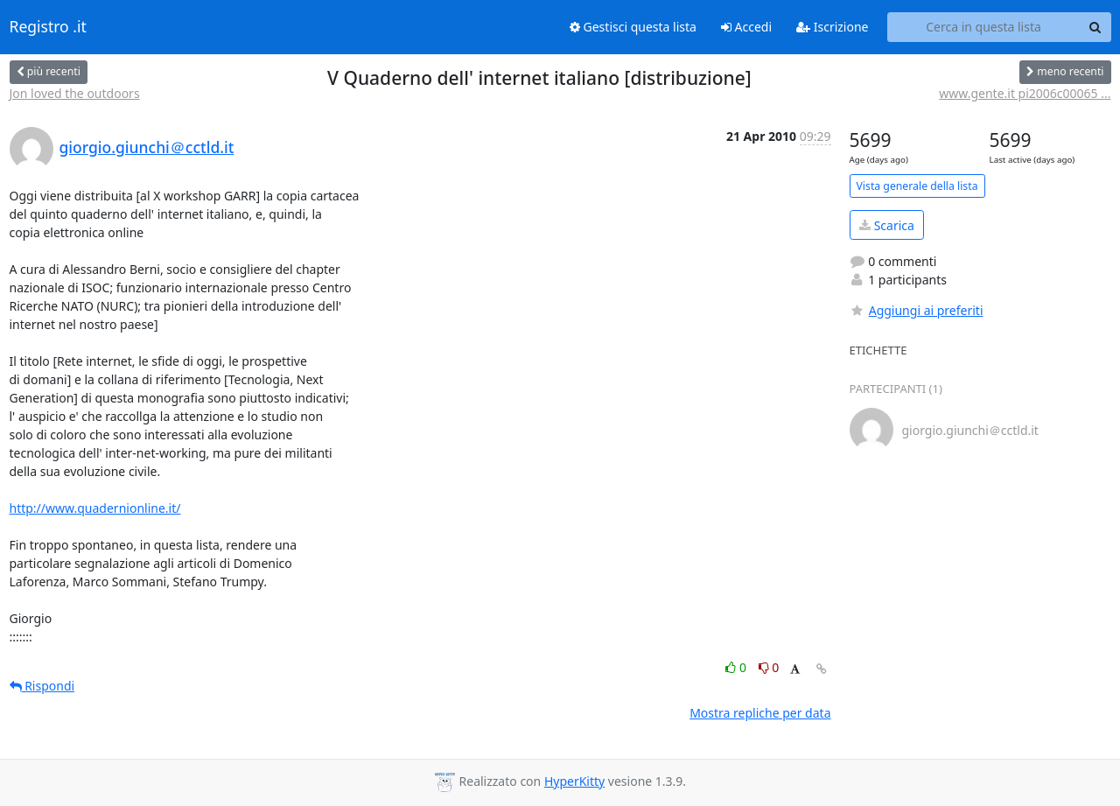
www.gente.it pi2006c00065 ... (1024, 93)
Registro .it (48, 27)
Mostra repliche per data (760, 712)
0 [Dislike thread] (769, 667)
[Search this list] (984, 27)
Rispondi (42, 685)
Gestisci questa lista (633, 26)
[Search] (1095, 27)
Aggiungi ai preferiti (917, 310)
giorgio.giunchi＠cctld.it (147, 147)
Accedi (746, 26)
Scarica (886, 225)
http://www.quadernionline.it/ (95, 508)
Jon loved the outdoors (75, 93)
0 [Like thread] (737, 667)
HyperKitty (574, 781)
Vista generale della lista (917, 186)
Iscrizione (832, 26)
